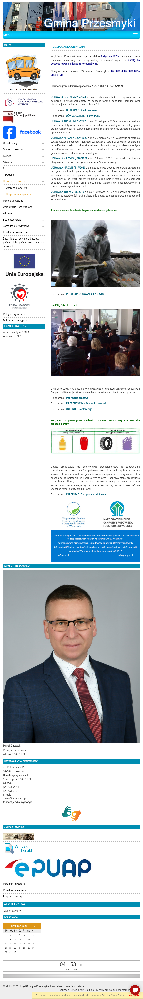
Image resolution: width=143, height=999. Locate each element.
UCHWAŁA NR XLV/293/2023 (68, 97)
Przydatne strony (12, 896)
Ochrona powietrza (16, 187)
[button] (43, 143)
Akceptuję (134, 995)
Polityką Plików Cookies (113, 995)
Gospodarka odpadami (18, 194)
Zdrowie (7, 213)
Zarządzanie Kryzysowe (16, 225)
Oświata (7, 162)
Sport (6, 168)
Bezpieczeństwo (12, 219)
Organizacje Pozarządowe (17, 206)
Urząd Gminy (10, 143)
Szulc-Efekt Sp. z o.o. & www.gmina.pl (93, 989)
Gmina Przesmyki (13, 149)
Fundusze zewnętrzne (15, 232)
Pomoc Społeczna (13, 200)
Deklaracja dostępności (16, 320)
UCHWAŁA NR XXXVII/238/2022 (69, 158)
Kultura (7, 155)
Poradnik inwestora (14, 883)
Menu (7, 35)
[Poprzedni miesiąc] (4, 926)
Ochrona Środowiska (14, 181)
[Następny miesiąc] (34, 926)
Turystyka (8, 174)
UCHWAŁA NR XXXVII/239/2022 (69, 137)
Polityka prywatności (14, 314)
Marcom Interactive (129, 989)
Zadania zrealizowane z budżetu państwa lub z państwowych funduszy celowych (24, 242)
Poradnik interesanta (15, 890)
